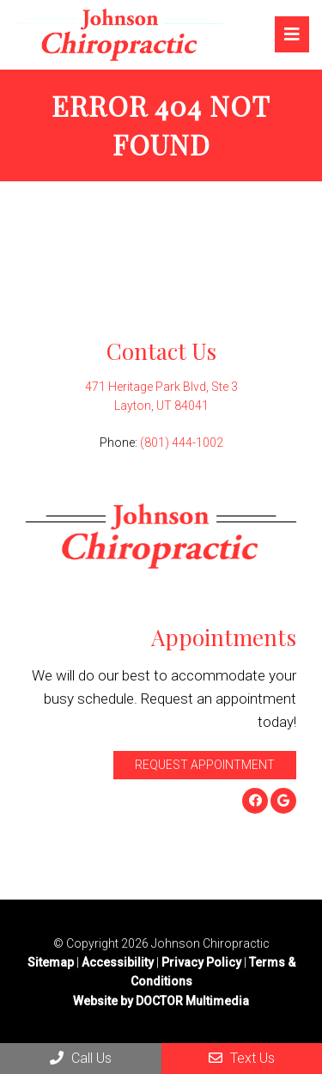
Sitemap (50, 962)
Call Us (81, 1058)
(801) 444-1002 (181, 442)
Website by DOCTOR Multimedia (161, 1001)
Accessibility (118, 962)
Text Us (242, 1058)
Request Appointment (205, 765)
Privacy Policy (202, 962)
